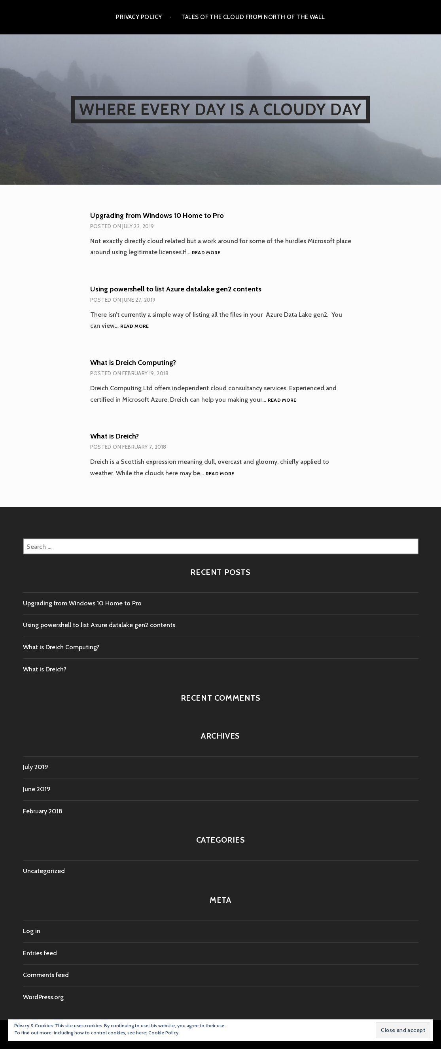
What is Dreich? (114, 436)
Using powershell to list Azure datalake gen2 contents (175, 289)
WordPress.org (43, 997)
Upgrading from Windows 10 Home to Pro (157, 215)
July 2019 (35, 767)
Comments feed (46, 975)
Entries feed (40, 953)
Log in (31, 931)
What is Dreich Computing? (133, 362)
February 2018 (42, 811)
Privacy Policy (139, 17)
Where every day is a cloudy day (220, 109)
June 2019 (37, 789)
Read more (206, 252)
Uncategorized (44, 871)
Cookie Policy (163, 1033)
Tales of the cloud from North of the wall (253, 17)
